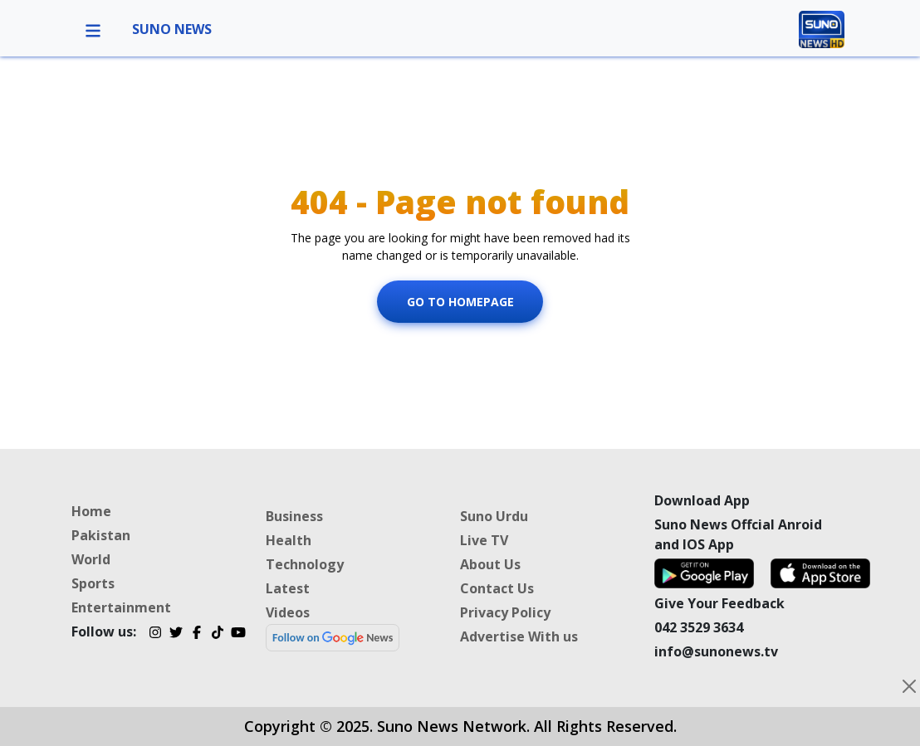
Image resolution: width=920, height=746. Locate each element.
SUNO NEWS (172, 29)
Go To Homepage (460, 302)
